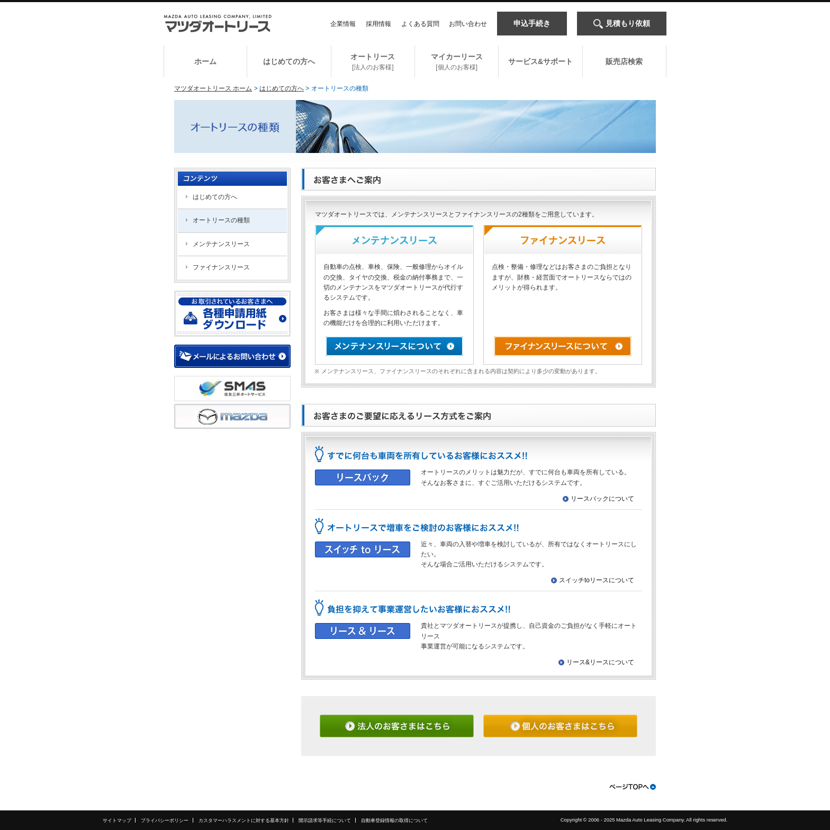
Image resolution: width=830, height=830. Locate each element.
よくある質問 (420, 24)
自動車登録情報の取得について (394, 820)
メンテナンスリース (221, 244)
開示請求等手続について (325, 820)
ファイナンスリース (221, 267)
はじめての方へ (281, 88)
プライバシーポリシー (164, 820)
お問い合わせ (468, 24)
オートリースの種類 (221, 220)
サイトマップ (117, 820)
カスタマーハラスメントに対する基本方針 (244, 820)
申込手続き (532, 23)
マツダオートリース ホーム (213, 88)
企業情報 (343, 24)
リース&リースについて (600, 662)
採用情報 (378, 24)
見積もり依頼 (628, 23)
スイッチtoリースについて (596, 580)
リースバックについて (602, 498)
